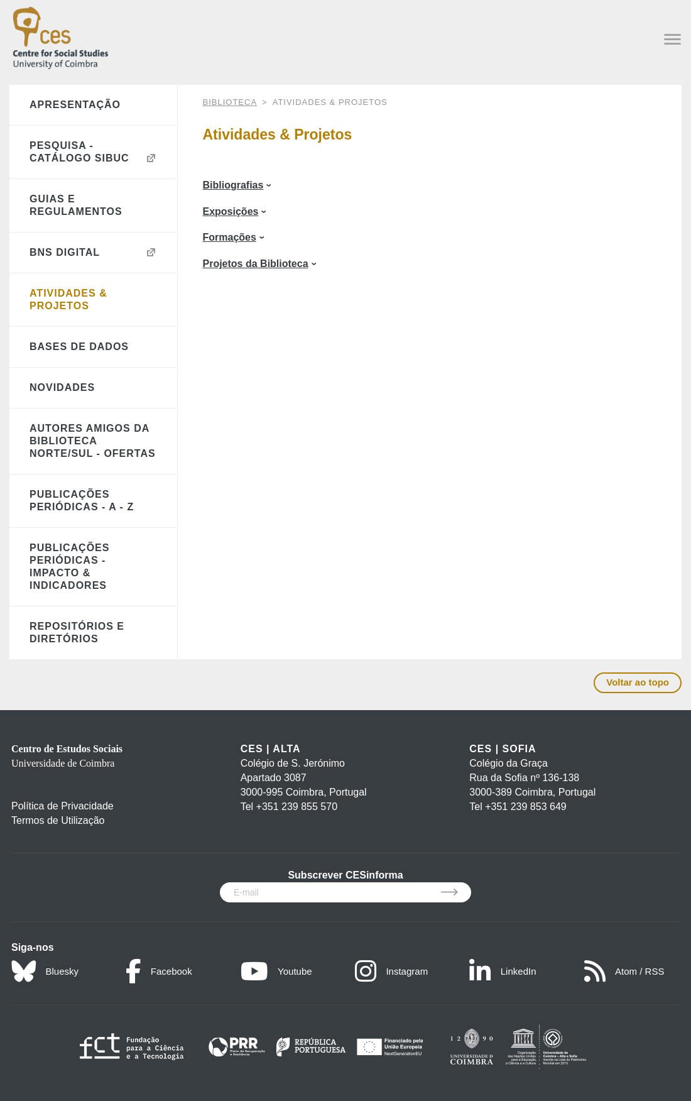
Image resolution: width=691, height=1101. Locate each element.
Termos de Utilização (58, 820)
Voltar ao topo (637, 682)
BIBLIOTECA (230, 102)
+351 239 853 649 (525, 806)
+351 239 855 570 (296, 806)
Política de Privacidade (62, 806)
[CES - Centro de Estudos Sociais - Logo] (60, 35)
